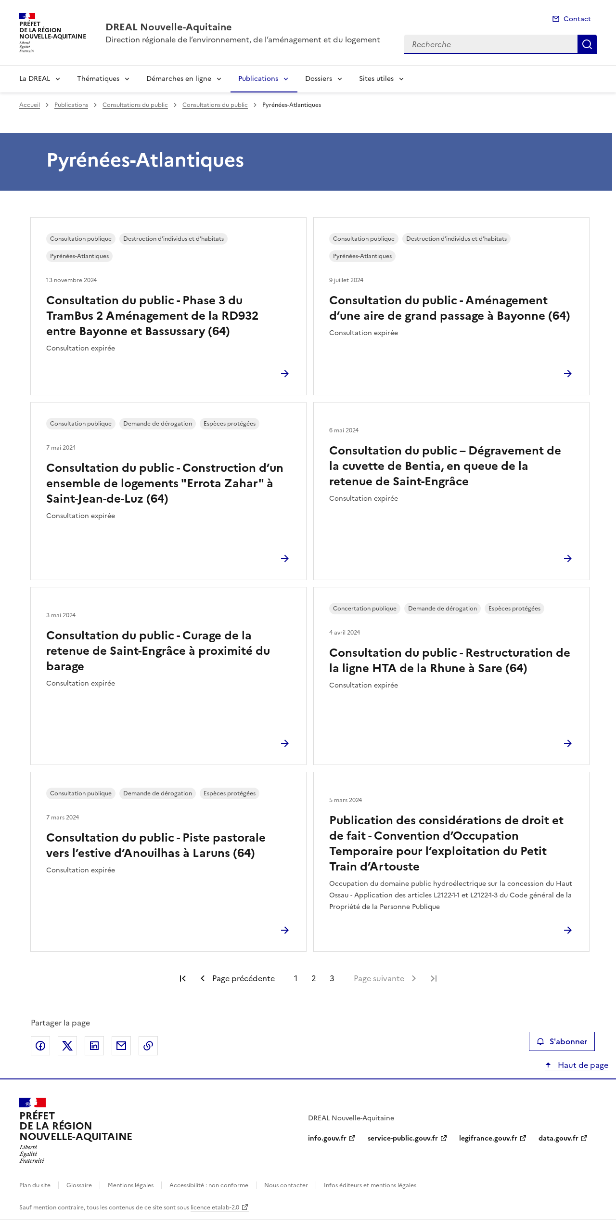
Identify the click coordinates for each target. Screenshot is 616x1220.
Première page (183, 978)
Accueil (29, 105)
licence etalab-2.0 (215, 1207)
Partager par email (121, 1045)
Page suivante (379, 978)
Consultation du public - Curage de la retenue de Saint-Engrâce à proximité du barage (158, 651)
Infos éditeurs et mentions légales (370, 1185)
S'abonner (562, 1041)
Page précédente (243, 978)
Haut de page (582, 1065)
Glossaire (79, 1185)
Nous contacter (286, 1185)
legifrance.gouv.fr (488, 1138)
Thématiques (98, 79)
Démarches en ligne (178, 79)
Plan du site (35, 1185)
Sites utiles (376, 79)
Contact (577, 19)
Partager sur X (67, 1045)
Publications (258, 79)
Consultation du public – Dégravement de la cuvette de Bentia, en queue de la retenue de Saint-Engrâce (445, 466)
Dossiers (318, 79)
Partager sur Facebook (40, 1045)
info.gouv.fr (327, 1138)
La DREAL (34, 79)
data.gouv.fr (558, 1138)
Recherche (587, 44)
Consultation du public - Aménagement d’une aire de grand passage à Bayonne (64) (449, 308)
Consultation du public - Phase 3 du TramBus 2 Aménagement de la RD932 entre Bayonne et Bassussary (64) (152, 316)
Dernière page (433, 978)
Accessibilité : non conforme (208, 1185)
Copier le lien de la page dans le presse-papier (148, 1045)
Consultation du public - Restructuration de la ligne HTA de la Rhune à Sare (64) (449, 660)
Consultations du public (135, 105)
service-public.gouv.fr (403, 1138)
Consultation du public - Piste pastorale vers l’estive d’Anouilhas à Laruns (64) (156, 845)
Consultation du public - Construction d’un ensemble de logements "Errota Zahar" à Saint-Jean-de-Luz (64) (164, 483)
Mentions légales (131, 1185)
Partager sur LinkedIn (94, 1045)
